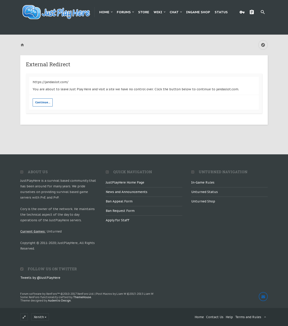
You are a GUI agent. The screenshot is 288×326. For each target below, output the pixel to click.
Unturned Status (204, 192)
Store (143, 12)
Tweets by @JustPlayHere (40, 278)
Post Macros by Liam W (124, 293)
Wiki (158, 12)
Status (221, 12)
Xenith (39, 317)
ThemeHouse (82, 297)
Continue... (42, 102)
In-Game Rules (202, 182)
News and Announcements (126, 192)
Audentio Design (59, 300)
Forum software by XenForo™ (57, 293)
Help (229, 317)
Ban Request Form (120, 211)
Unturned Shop (203, 201)
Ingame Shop (198, 12)
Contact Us (214, 317)
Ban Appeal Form (119, 201)
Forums (124, 12)
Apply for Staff (117, 220)
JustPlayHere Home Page (125, 182)
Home (104, 12)
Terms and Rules (248, 317)
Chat (174, 12)
